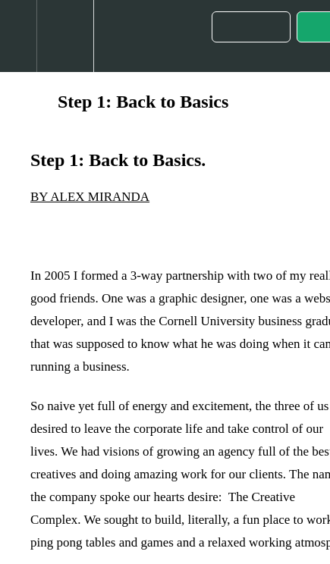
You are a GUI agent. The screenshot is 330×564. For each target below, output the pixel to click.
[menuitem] (64, 36)
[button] (18, 36)
